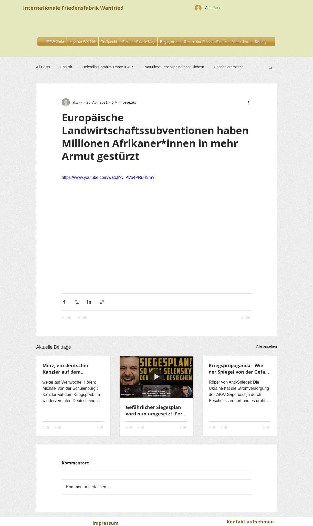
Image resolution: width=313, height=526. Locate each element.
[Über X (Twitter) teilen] (76, 301)
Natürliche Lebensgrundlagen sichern (174, 67)
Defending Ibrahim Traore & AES (108, 67)
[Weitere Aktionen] (248, 102)
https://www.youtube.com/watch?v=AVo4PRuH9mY (108, 177)
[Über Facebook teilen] (64, 301)
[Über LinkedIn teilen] (89, 301)
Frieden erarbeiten (228, 67)
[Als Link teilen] (101, 301)
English (66, 67)
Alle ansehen (266, 346)
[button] (169, 41)
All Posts (43, 67)
